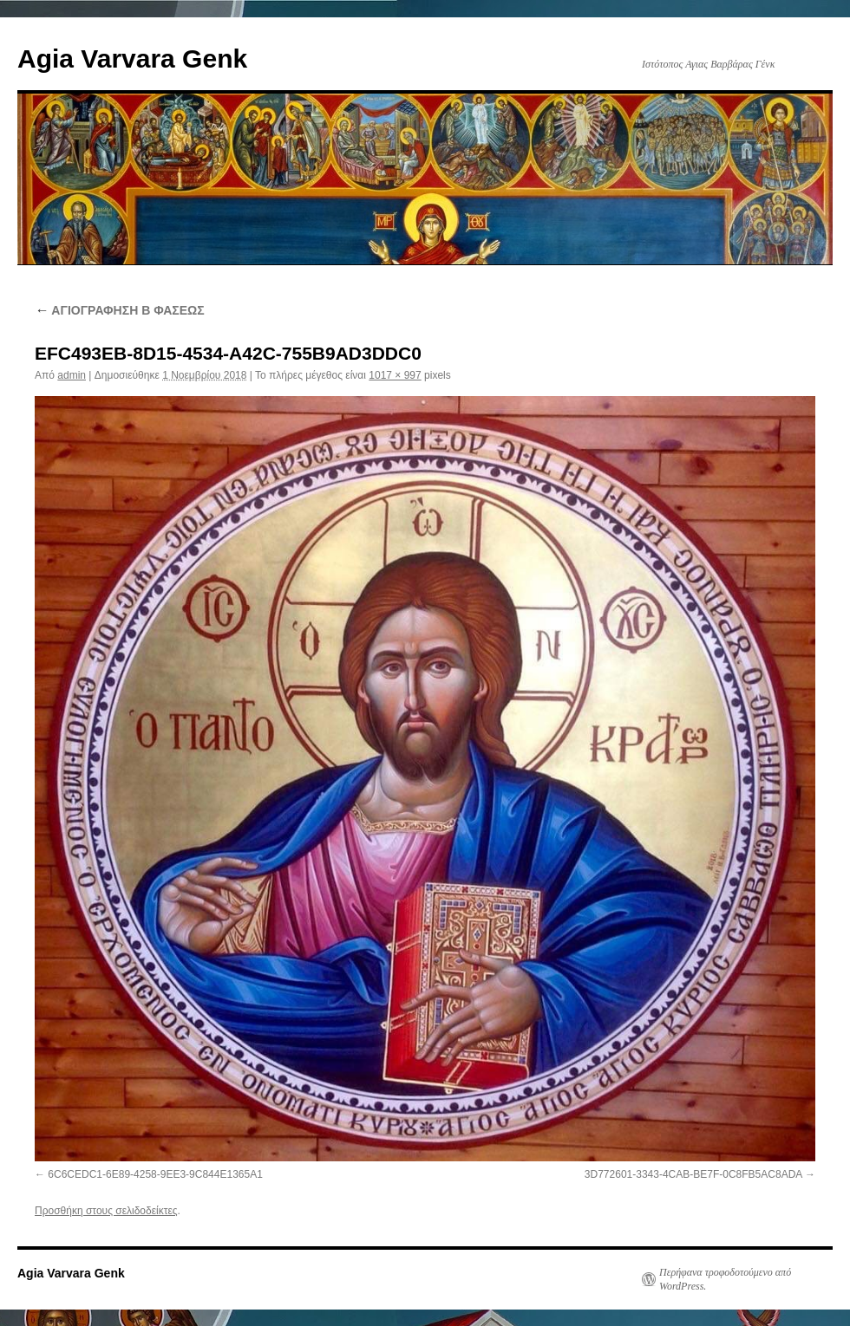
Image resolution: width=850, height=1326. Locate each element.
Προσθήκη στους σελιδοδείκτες (106, 1211)
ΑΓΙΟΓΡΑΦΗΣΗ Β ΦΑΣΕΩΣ (120, 310)
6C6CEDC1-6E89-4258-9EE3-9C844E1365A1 (155, 1174)
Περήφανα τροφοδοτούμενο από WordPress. (725, 1279)
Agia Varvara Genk (132, 58)
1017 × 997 (395, 375)
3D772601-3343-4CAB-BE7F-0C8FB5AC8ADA (693, 1174)
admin (71, 375)
